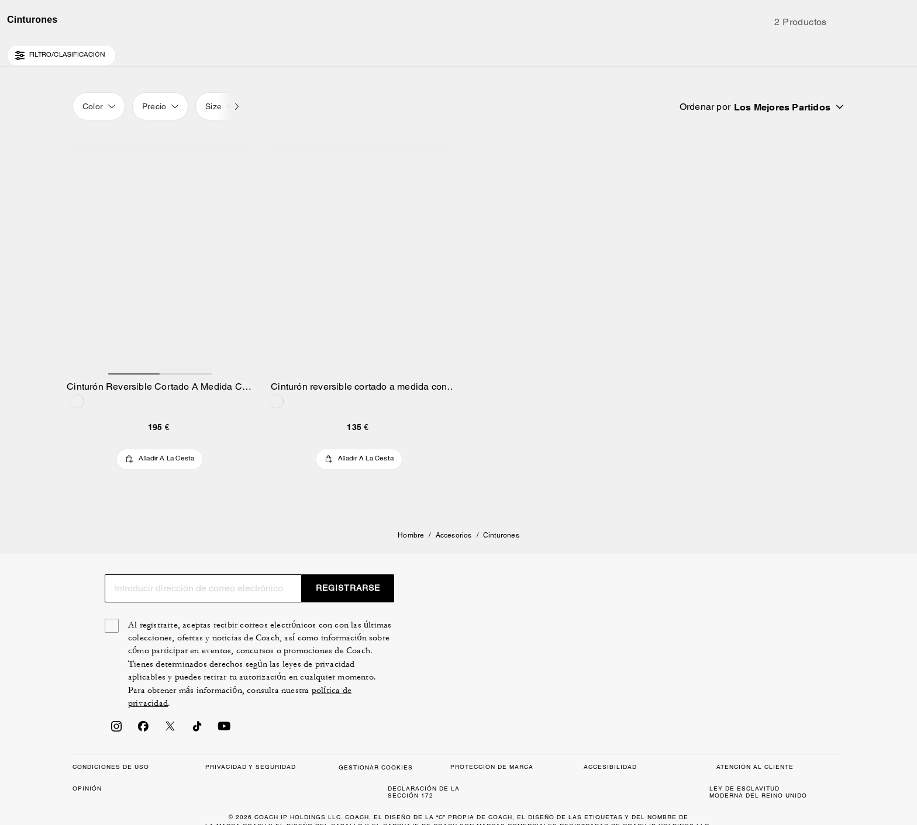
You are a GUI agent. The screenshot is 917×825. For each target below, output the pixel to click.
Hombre (411, 574)
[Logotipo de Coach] (458, 52)
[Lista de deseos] (800, 51)
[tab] (404, 14)
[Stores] (134, 51)
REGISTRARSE (786, 769)
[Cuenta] (819, 51)
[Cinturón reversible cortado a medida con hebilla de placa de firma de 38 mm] (359, 339)
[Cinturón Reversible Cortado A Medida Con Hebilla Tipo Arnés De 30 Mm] (160, 339)
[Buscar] (735, 51)
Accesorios (454, 574)
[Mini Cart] (837, 50)
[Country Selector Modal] (92, 51)
